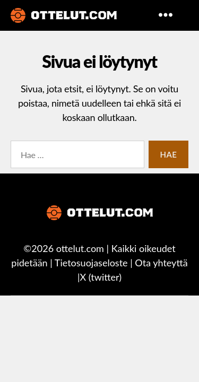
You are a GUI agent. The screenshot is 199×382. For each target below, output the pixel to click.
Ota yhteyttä (161, 262)
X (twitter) (101, 277)
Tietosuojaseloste (91, 262)
